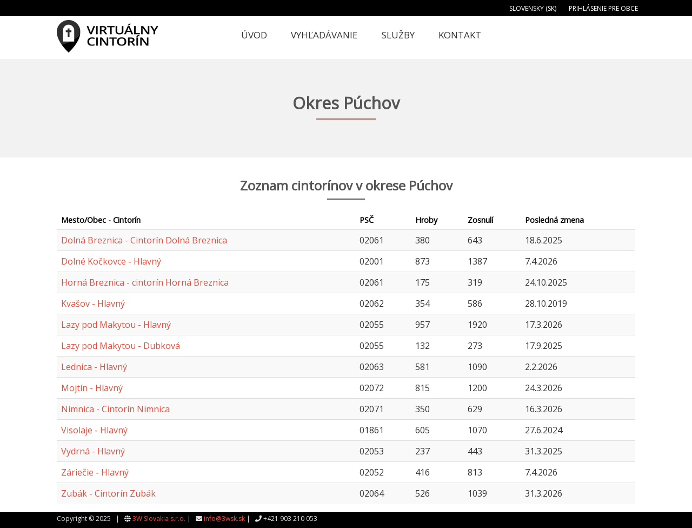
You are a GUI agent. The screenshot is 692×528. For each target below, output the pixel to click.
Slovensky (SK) (532, 8)
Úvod (254, 35)
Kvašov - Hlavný (93, 303)
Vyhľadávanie (324, 35)
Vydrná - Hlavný (93, 451)
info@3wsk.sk (224, 518)
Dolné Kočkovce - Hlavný (111, 261)
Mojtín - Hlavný (92, 388)
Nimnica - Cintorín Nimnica (115, 409)
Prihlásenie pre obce (603, 8)
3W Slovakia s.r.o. (158, 518)
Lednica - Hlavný (94, 367)
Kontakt (459, 35)
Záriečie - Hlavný (95, 472)
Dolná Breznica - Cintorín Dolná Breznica (144, 240)
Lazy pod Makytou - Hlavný (116, 325)
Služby (398, 35)
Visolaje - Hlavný (94, 430)
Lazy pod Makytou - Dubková (120, 346)
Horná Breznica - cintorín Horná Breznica (145, 282)
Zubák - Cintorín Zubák (108, 493)
